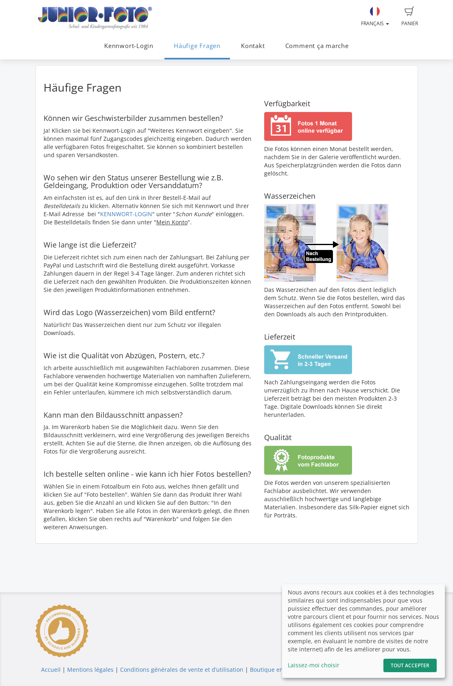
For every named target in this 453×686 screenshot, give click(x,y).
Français (375, 17)
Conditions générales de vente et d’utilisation (181, 669)
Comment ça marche (317, 46)
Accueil (51, 669)
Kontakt (253, 46)
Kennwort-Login (128, 46)
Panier (409, 17)
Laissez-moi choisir (313, 665)
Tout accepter (410, 665)
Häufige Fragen (197, 46)
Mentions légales (90, 669)
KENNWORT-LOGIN (126, 214)
